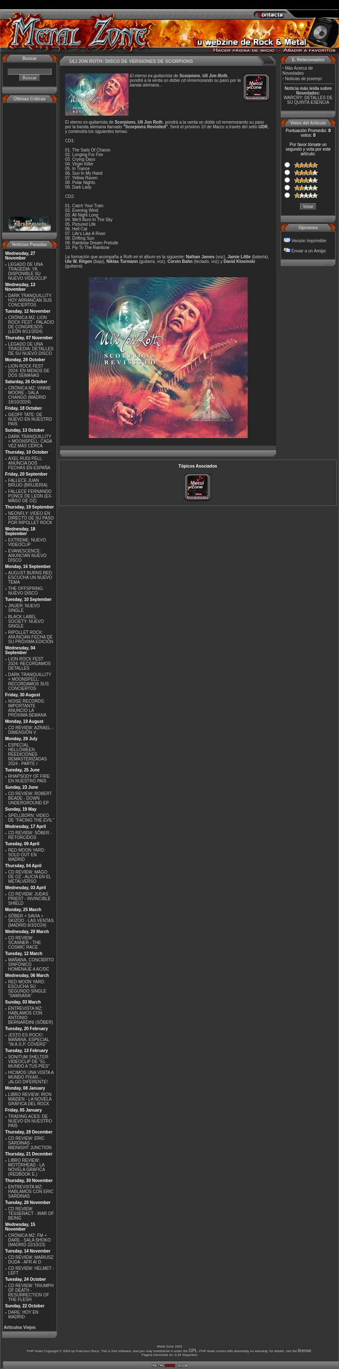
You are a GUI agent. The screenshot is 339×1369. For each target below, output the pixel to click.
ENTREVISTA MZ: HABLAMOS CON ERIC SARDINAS (30, 1192)
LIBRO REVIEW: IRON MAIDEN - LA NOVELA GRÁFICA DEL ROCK (30, 1099)
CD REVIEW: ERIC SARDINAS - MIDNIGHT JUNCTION (30, 1143)
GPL (193, 1350)
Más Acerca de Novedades (297, 71)
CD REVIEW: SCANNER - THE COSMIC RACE (24, 943)
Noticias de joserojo (303, 78)
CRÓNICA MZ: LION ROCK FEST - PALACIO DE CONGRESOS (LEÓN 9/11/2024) (31, 324)
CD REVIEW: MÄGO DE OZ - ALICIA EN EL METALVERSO (29, 877)
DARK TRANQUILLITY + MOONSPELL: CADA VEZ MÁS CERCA (30, 441)
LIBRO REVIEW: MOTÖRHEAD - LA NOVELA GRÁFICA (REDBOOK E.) (26, 1167)
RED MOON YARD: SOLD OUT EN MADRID (26, 855)
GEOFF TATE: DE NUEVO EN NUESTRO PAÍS (30, 419)
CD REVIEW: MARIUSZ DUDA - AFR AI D (30, 1259)
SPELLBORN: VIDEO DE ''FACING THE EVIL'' (31, 817)
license (304, 1350)
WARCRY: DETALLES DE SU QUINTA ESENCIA (308, 100)
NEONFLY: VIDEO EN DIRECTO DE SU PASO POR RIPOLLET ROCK (31, 518)
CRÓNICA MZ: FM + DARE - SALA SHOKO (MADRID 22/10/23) (29, 1240)
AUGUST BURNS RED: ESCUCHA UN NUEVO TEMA (30, 577)
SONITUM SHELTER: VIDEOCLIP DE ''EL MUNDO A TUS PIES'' (28, 1062)
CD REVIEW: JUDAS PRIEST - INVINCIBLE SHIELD (29, 899)
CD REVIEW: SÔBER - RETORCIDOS (30, 835)
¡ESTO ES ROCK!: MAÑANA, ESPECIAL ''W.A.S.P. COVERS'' (28, 1040)
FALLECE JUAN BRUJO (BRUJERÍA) (27, 482)
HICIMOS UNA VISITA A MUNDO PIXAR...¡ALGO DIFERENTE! (31, 1077)
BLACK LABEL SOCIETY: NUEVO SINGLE (26, 621)
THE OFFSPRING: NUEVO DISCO (26, 590)
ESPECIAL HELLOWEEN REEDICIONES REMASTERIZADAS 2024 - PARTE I (27, 754)
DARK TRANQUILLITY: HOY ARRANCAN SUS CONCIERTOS (30, 300)
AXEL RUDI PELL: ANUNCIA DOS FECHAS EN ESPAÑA (29, 463)
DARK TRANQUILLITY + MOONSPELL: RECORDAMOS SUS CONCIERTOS (29, 681)
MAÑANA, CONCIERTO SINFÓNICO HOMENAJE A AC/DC (31, 964)
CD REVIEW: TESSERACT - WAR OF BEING (31, 1213)
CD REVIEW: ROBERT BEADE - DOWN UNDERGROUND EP (30, 798)
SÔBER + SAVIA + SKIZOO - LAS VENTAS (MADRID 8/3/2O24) (31, 921)
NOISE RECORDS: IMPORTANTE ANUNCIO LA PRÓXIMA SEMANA (27, 708)
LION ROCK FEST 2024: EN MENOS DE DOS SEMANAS (28, 371)
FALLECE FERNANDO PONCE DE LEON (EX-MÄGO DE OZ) (30, 496)
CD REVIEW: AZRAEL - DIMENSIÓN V (30, 730)
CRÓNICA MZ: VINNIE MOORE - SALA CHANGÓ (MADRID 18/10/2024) (29, 395)
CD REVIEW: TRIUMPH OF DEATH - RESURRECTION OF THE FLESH (30, 1292)
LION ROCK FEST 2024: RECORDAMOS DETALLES (29, 664)
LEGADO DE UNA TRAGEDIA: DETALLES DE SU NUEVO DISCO (30, 349)
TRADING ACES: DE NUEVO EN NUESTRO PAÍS (30, 1121)
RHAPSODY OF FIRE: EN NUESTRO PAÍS (29, 778)
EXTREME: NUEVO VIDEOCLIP (27, 542)
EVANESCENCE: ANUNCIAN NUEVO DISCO (27, 556)
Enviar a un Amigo (309, 251)
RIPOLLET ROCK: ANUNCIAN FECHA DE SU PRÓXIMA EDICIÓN (30, 637)
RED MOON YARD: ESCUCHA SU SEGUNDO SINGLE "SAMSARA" (27, 988)
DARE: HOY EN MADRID (23, 1314)
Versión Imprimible (309, 240)
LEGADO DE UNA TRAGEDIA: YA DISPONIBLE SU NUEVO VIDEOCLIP (27, 271)
